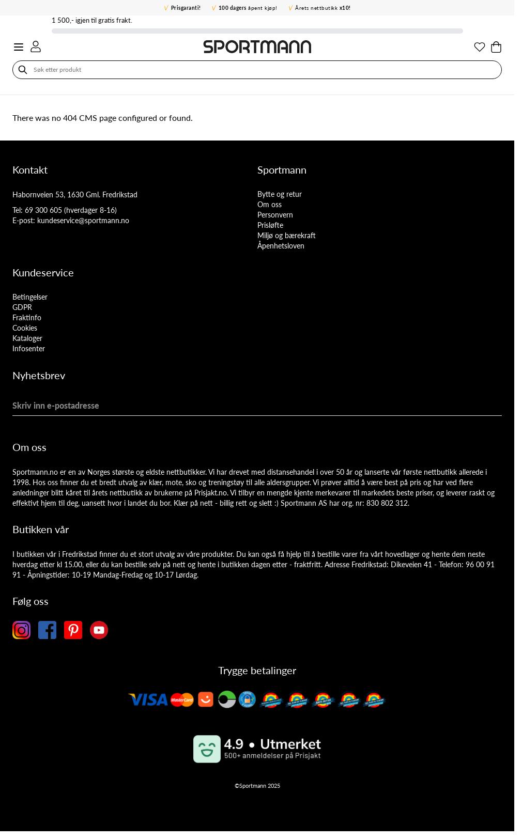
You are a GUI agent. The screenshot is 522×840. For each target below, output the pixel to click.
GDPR (22, 307)
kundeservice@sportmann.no (83, 220)
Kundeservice (43, 272)
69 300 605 (43, 210)
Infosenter (28, 348)
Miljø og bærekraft (286, 235)
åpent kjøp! (248, 8)
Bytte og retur (279, 194)
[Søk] (23, 70)
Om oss (269, 204)
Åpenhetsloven (280, 245)
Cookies (24, 327)
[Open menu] (18, 47)
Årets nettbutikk (323, 8)
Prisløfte (270, 225)
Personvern (275, 214)
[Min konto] (35, 46)
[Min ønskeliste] (479, 47)
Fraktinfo (26, 317)
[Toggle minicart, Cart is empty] (496, 47)
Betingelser (30, 296)
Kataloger (27, 338)
